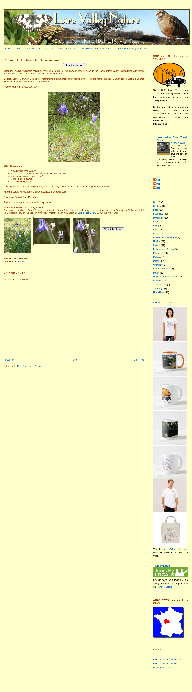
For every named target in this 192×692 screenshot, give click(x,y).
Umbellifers (159, 292)
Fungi (156, 233)
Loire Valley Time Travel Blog (167, 659)
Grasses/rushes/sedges (165, 237)
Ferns (156, 221)
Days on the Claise (162, 667)
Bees (155, 202)
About (18, 48)
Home (75, 359)
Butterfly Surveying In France (132, 48)
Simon (157, 179)
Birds (155, 210)
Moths (156, 261)
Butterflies (158, 213)
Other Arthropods (161, 268)
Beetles (157, 206)
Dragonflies (159, 217)
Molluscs (157, 257)
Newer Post (9, 359)
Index (8, 48)
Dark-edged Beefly (87, 213)
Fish (155, 225)
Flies (155, 229)
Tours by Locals (161, 565)
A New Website (178, 143)
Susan (157, 188)
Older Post (139, 359)
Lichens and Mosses (163, 249)
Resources (158, 280)
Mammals (158, 253)
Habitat (156, 241)
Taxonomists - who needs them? (96, 48)
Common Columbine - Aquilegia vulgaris (31, 60)
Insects (156, 245)
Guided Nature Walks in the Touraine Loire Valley (51, 48)
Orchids (157, 264)
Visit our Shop (164, 303)
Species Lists (159, 284)
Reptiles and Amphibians (165, 276)
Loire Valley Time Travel (165, 663)
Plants (20, 261)
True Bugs (158, 288)
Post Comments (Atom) (29, 366)
